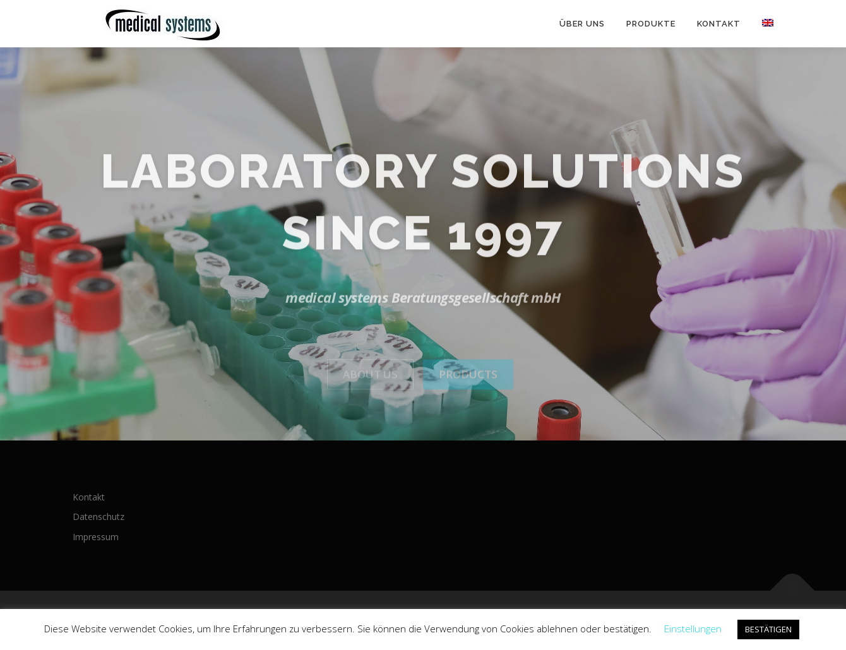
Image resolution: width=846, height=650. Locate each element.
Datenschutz (98, 517)
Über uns (582, 23)
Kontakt (719, 23)
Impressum (96, 537)
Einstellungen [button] (693, 628)
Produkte (651, 23)
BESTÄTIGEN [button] (768, 629)
